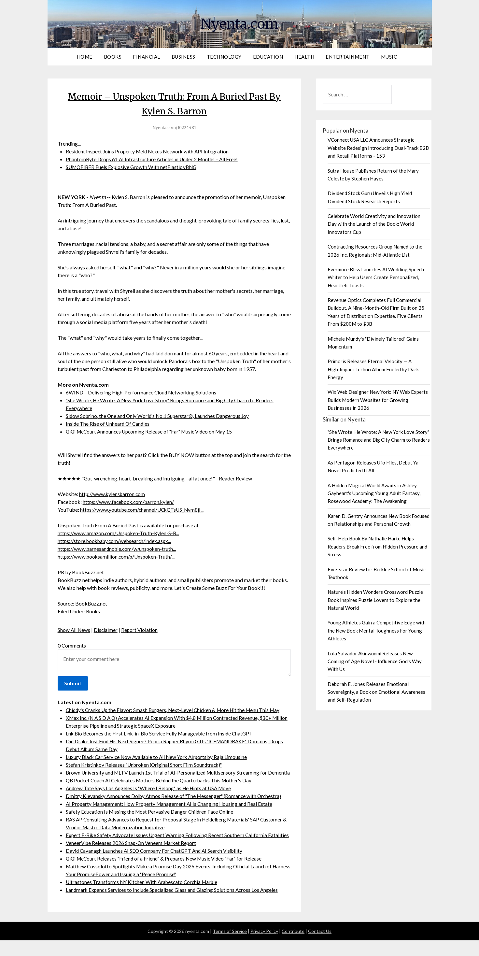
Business (183, 57)
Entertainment (348, 57)
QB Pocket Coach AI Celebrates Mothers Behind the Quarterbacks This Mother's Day (162, 788)
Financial (146, 57)
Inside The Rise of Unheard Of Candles (108, 424)
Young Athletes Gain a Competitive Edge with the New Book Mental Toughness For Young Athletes (377, 630)
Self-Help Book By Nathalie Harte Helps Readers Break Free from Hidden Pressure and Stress (377, 546)
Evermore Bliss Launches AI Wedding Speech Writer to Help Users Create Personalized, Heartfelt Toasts (376, 277)
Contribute (293, 946)
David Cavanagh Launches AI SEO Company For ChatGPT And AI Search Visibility (156, 866)
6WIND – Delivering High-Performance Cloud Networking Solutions (142, 392)
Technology (224, 57)
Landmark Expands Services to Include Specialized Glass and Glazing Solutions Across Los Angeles (175, 905)
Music (389, 57)
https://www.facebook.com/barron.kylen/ (130, 502)
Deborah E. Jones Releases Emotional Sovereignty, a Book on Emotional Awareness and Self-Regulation (376, 692)
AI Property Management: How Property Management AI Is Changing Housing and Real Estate (171, 811)
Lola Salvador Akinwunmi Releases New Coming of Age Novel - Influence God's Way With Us (375, 661)
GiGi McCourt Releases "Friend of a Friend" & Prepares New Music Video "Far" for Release (167, 874)
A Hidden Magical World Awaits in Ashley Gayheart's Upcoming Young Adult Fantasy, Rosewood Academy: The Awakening (374, 493)
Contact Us (319, 946)
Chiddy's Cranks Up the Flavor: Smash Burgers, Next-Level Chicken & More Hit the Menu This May (176, 710)
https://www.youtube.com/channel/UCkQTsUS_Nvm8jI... (143, 510)
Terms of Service (230, 946)
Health (304, 57)
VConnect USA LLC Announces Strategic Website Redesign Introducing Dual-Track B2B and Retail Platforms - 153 (378, 148)
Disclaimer (106, 630)
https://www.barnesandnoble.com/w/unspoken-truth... (118, 549)
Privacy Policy (264, 946)
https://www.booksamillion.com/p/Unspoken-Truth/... (117, 556)
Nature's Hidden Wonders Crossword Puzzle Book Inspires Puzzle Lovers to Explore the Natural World (375, 600)
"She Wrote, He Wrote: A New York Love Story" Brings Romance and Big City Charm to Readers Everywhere (379, 440)
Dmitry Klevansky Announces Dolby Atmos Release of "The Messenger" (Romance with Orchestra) (176, 804)
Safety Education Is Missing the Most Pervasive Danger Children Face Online (151, 819)
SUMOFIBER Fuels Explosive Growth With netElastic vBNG (133, 167)
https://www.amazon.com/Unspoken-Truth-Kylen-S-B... (119, 533)
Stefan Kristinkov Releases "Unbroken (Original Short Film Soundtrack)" (146, 765)
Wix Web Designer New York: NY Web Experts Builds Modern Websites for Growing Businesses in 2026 (378, 400)
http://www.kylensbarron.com (113, 494)
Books (113, 57)
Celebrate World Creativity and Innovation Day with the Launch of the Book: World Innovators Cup (374, 224)
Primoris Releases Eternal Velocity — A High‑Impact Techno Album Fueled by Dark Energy (373, 369)
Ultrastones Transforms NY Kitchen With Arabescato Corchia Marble (144, 897)
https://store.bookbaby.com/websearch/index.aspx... (117, 541)
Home (84, 57)
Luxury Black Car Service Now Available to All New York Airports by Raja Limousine (159, 757)
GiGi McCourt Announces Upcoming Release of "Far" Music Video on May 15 (152, 431)
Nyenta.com (239, 23)
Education (268, 57)
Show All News (74, 630)
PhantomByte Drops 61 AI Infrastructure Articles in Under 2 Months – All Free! (153, 159)
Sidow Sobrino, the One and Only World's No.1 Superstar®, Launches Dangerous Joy (159, 416)
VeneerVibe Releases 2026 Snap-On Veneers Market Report (133, 858)
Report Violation (140, 630)
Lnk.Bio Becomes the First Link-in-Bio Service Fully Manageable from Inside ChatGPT (161, 733)
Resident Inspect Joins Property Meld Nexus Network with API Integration (149, 151)
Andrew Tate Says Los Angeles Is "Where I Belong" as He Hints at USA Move (151, 796)
